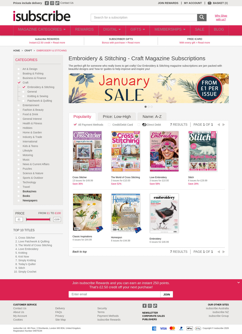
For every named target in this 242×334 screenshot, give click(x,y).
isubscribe (217, 308)
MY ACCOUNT (193, 3)
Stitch (21, 267)
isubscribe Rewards (108, 319)
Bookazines (25, 191)
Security (102, 308)
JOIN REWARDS (168, 3)
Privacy (59, 315)
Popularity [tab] (82, 116)
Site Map (60, 319)
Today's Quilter (27, 264)
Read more (59, 42)
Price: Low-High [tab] (117, 116)
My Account (20, 315)
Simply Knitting (27, 260)
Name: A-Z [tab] (152, 116)
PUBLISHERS (149, 319)
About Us (18, 312)
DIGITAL (108, 30)
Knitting (22, 252)
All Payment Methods (87, 124)
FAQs (58, 312)
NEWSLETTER (150, 313)
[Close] (238, 282)
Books (22, 195)
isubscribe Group (219, 315)
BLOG (218, 30)
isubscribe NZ (221, 312)
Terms (101, 312)
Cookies (18, 319)
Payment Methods (108, 315)
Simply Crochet (27, 271)
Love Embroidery (28, 248)
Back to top (80, 251)
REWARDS (80, 30)
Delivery (60, 308)
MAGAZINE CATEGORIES (39, 30)
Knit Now (23, 256)
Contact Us (66, 2)
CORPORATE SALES (153, 316)
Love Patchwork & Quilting (33, 241)
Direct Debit (148, 124)
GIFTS (135, 30)
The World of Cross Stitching (35, 245)
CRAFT (28, 50)
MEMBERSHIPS (167, 30)
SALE (197, 30)
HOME (16, 50)
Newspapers (26, 200)
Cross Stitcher (26, 237)
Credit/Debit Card (119, 124)
